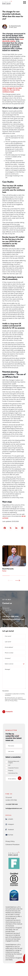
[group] (15, 558)
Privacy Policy (10, 841)
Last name (11, 751)
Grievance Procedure (12, 844)
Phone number (9, 652)
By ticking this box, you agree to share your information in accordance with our (15, 699)
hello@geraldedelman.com (13, 619)
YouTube (9, 835)
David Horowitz (16, 26)
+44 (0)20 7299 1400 (10, 616)
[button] (10, 581)
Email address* (9, 647)
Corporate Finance (13, 768)
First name (11, 746)
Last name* (8, 641)
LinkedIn (9, 819)
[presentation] (13, 705)
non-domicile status (13, 40)
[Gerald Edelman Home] (7, 2)
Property (10, 770)
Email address (12, 778)
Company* (8, 658)
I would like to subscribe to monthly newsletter (15, 694)
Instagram (10, 824)
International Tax (13, 773)
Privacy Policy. (14, 700)
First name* (8, 636)
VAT (9, 765)
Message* (7, 669)
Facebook (10, 829)
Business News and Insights (13, 762)
